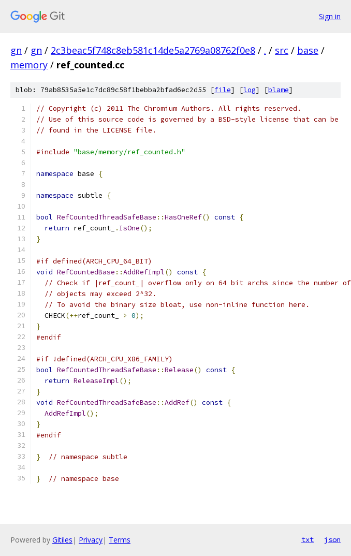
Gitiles (62, 540)
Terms (119, 540)
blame (278, 89)
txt (307, 539)
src (281, 50)
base (307, 50)
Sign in (330, 16)
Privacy (91, 540)
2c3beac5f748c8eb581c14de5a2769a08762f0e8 (153, 50)
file (222, 89)
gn (16, 50)
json (332, 539)
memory (29, 64)
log (249, 89)
